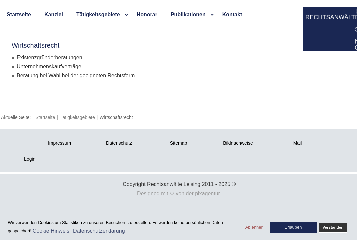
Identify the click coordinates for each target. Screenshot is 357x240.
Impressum (59, 143)
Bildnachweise (238, 143)
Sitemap (178, 143)
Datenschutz (119, 143)
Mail (297, 143)
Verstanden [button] (332, 227)
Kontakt (232, 14)
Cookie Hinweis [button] (51, 231)
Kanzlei (53, 14)
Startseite (19, 14)
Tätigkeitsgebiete (98, 14)
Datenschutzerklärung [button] (99, 231)
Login (29, 159)
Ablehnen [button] (254, 227)
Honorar (147, 14)
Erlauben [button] (293, 227)
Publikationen (188, 14)
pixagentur (207, 193)
